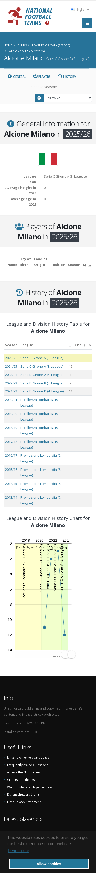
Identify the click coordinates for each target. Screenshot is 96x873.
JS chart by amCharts (30, 547)
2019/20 (11, 413)
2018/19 (11, 427)
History (66, 76)
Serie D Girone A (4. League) (41, 374)
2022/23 (11, 383)
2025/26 (11, 358)
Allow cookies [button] (49, 864)
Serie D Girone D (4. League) (42, 391)
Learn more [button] (18, 850)
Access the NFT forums (24, 772)
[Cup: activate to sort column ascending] (87, 345)
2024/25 (11, 366)
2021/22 (11, 391)
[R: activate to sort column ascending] (71, 345)
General (16, 76)
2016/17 (11, 455)
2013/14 (11, 497)
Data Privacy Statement (24, 802)
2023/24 (11, 374)
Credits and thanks (21, 780)
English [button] (80, 9)
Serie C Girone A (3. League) (41, 358)
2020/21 (11, 399)
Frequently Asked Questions (27, 765)
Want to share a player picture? (29, 787)
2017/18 (11, 441)
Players (42, 76)
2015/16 (11, 469)
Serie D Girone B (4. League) (41, 383)
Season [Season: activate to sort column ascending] (11, 345)
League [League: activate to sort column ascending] (26, 345)
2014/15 (11, 483)
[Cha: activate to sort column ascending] (78, 345)
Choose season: (44, 86)
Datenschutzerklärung (23, 794)
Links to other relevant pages (28, 757)
